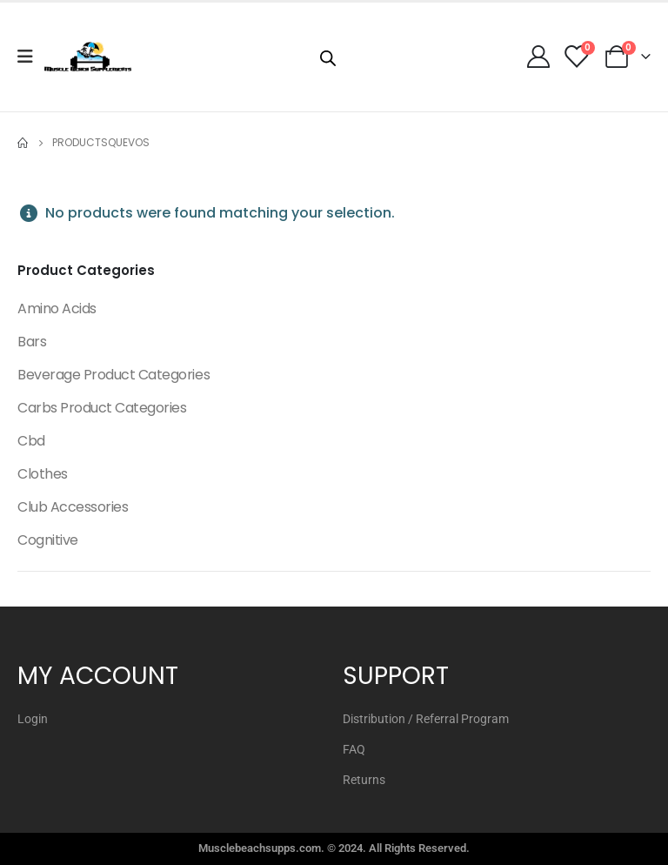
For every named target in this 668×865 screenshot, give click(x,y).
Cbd (31, 441)
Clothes (42, 474)
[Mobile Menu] (30, 56)
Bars (31, 342)
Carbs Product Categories (101, 408)
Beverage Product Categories (113, 375)
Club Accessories (72, 507)
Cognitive (47, 540)
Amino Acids (57, 308)
